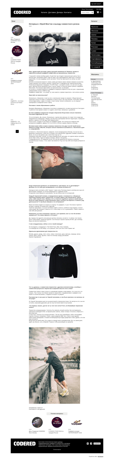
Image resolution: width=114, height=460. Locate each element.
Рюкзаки (94, 47)
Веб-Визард (100, 456)
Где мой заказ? (96, 4)
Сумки (93, 51)
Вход (83, 9)
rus (97, 9)
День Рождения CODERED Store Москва (37, 432)
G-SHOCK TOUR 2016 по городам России (56, 432)
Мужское (94, 27)
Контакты (68, 12)
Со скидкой (95, 67)
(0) (100, 12)
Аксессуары (95, 55)
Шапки (93, 35)
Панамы (94, 39)
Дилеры (60, 12)
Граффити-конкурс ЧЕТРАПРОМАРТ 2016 (75, 432)
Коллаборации (97, 63)
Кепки (93, 43)
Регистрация (89, 9)
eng (100, 9)
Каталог (44, 12)
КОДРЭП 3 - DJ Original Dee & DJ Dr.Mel (16, 123)
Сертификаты (96, 59)
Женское (94, 31)
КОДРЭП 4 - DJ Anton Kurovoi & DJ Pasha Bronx (17, 102)
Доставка (52, 12)
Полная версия (57, 449)
